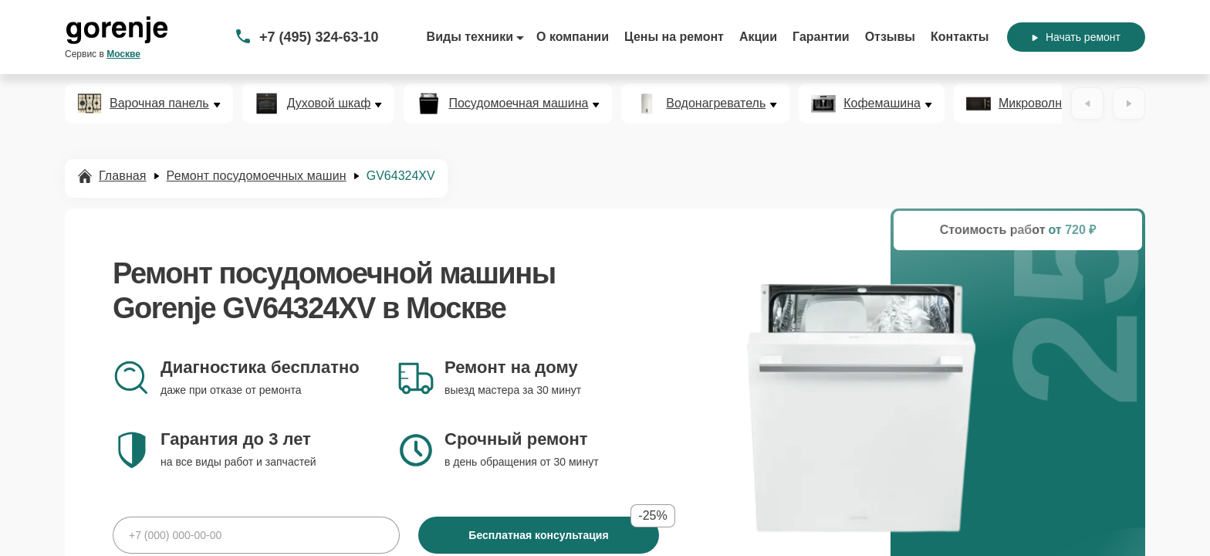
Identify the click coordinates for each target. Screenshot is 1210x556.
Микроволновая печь (1058, 103)
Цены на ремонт (674, 36)
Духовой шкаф (329, 103)
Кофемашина (882, 103)
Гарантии (821, 36)
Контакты (960, 36)
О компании (572, 36)
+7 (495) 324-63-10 (319, 37)
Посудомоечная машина (518, 103)
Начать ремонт (1076, 37)
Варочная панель (159, 103)
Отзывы (890, 36)
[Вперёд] (1129, 103)
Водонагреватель (716, 103)
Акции (758, 36)
